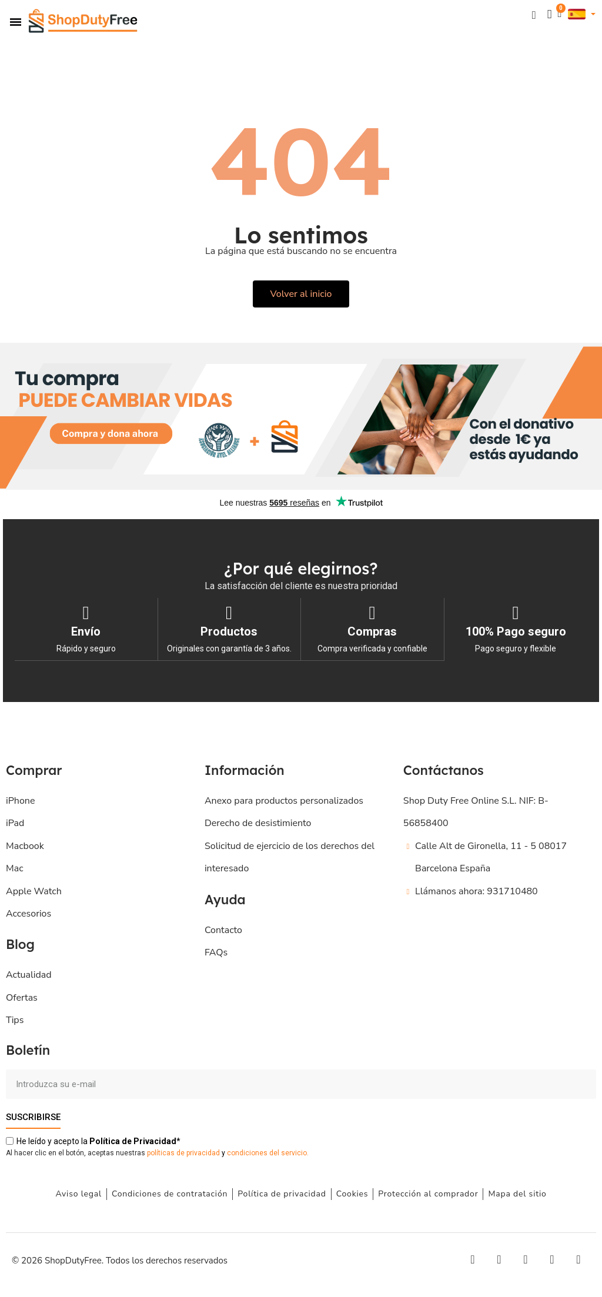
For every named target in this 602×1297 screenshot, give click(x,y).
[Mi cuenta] (549, 14)
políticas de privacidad (183, 1152)
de (132, 1140)
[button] (533, 14)
